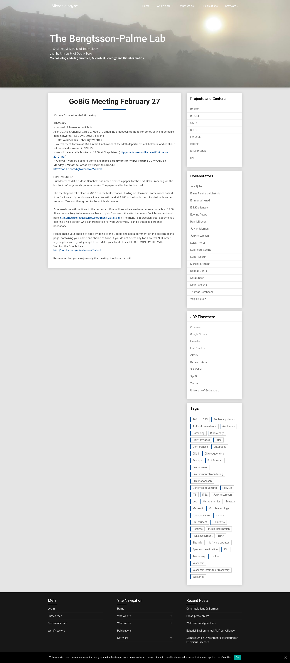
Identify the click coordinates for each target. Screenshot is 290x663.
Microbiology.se (65, 6)
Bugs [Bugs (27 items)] (219, 439)
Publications (210, 5)
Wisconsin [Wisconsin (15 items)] (198, 563)
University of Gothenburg (204, 390)
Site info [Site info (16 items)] (198, 542)
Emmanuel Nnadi (200, 200)
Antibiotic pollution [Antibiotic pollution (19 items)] (224, 419)
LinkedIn (195, 341)
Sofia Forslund (198, 284)
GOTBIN (194, 144)
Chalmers (196, 327)
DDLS (193, 130)
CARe (193, 123)
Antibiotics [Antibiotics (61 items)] (228, 426)
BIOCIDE (195, 116)
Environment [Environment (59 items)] (200, 467)
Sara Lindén (197, 277)
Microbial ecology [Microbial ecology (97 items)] (219, 508)
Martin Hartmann (200, 263)
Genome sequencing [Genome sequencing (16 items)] (205, 487)
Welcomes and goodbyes (201, 623)
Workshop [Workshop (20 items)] (198, 576)
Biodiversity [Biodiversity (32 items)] (217, 433)
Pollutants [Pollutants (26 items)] (219, 522)
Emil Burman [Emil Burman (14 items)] (215, 460)
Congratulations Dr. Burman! (202, 608)
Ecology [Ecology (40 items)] (197, 460)
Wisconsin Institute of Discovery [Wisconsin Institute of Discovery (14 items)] (211, 569)
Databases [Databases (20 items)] (220, 446)
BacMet (194, 108)
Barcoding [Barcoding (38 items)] (199, 433)
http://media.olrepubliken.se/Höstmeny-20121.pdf (90, 217)
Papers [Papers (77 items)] (220, 515)
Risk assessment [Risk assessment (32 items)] (203, 535)
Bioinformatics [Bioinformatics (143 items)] (201, 439)
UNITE (193, 158)
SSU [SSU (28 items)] (225, 549)
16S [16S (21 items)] (195, 419)
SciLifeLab (196, 369)
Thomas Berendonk (201, 291)
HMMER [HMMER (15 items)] (227, 487)
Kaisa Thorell (197, 242)
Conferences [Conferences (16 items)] (200, 446)
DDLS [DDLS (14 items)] (196, 453)
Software (230, 5)
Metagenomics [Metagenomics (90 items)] (211, 501)
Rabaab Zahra (198, 270)
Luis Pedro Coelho (200, 249)
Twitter (194, 383)
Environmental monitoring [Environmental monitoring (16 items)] (208, 474)
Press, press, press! (197, 616)
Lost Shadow (197, 348)
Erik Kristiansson (199, 207)
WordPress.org (56, 630)
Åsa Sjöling (196, 186)
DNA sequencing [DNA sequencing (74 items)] (214, 453)
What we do (187, 5)
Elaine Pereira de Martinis (205, 193)
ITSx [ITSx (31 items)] (205, 494)
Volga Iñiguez (198, 298)
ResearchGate (198, 362)
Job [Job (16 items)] (195, 501)
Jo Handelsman (199, 228)
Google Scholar (199, 334)
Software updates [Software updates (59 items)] (219, 542)
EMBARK (195, 137)
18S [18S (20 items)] (205, 419)
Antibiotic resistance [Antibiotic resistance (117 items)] (205, 426)
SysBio (194, 376)
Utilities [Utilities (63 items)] (215, 556)
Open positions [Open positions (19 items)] (201, 515)
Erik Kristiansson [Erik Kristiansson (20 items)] (202, 480)
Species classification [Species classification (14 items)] (205, 549)
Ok (237, 657)
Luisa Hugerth (198, 256)
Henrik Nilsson (198, 221)
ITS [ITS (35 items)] (195, 494)
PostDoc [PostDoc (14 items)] (198, 528)
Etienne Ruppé (198, 214)
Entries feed (55, 616)
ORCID (194, 355)
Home (145, 5)
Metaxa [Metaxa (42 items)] (230, 501)
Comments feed (57, 623)
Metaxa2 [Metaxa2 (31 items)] (198, 508)
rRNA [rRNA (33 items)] (221, 535)
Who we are (164, 5)
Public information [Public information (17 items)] (219, 528)
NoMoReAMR (198, 151)
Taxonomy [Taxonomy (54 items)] (199, 556)
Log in (51, 608)
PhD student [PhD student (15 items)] (200, 522)
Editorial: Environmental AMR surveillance (210, 630)
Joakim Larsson (199, 235)
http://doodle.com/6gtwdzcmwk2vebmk (77, 169)
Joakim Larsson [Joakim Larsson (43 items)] (222, 494)
